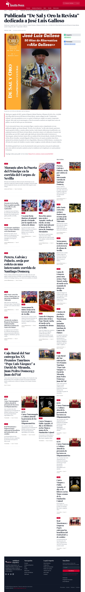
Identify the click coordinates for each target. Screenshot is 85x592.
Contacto (46, 574)
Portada (28, 8)
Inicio (5, 10)
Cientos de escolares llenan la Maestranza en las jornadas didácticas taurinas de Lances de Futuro (11, 323)
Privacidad (62, 587)
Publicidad (65, 577)
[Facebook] (6, 574)
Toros (16, 10)
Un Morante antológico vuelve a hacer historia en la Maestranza (12, 229)
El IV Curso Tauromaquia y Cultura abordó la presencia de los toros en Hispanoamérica (11, 403)
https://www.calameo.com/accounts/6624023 (40, 154)
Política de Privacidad (48, 566)
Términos (73, 587)
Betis (45, 8)
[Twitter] (8, 574)
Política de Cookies (48, 568)
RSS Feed (26, 574)
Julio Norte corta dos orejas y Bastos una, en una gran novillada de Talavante (11, 297)
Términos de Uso (47, 570)
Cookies (68, 587)
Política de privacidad (72, 574)
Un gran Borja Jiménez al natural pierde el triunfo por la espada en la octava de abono (29, 220)
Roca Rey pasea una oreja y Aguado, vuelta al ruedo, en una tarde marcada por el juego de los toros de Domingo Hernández (46, 224)
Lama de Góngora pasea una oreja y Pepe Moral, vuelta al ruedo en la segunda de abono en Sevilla (46, 322)
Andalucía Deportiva (37, 8)
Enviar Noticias (66, 581)
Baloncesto (56, 8)
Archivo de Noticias (28, 572)
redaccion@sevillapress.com (20, 588)
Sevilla (49, 8)
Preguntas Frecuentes (67, 579)
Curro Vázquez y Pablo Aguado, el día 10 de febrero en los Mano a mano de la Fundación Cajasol (46, 427)
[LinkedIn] (13, 574)
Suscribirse (71, 570)
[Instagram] (10, 574)
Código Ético (46, 565)
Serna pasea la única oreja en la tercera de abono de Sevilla (28, 310)
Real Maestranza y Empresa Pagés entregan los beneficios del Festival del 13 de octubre (12, 430)
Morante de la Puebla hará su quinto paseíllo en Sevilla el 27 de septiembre (11, 206)
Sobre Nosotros (47, 563)
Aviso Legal (46, 572)
